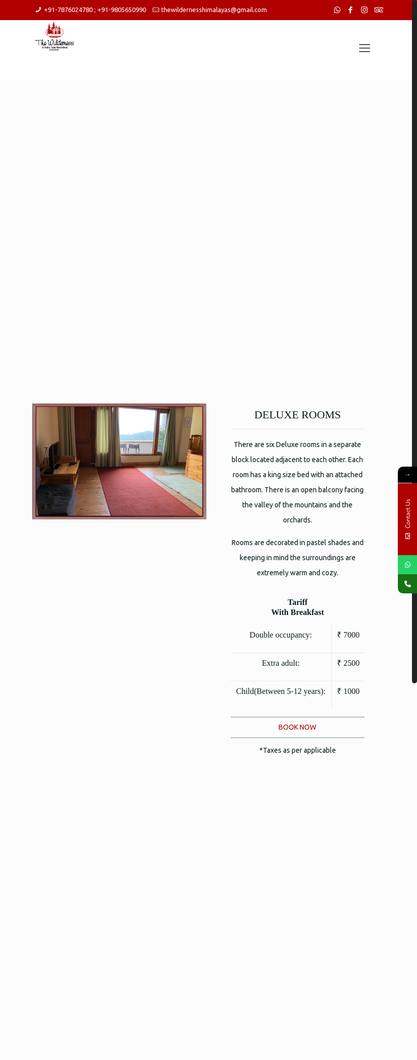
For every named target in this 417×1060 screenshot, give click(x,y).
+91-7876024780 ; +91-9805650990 (95, 9)
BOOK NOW (297, 727)
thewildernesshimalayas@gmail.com (214, 9)
